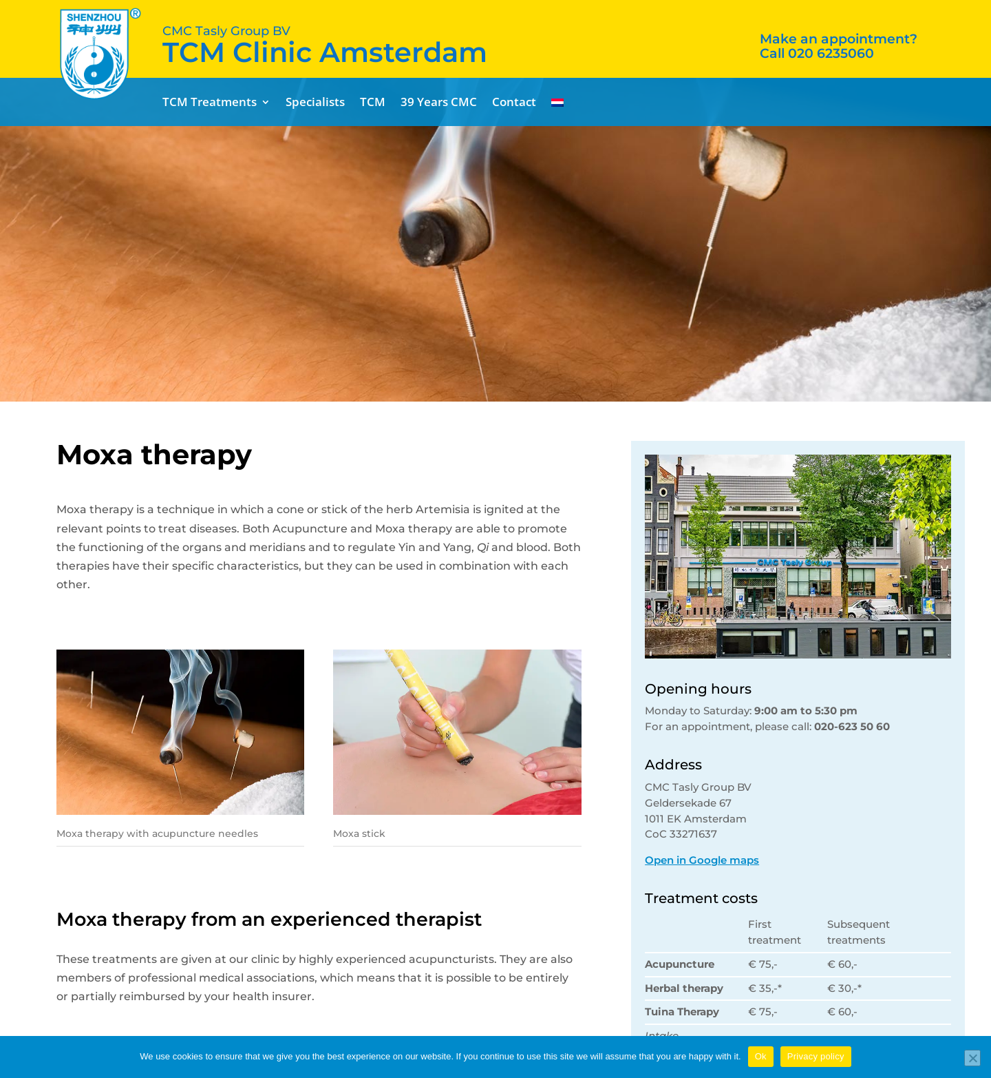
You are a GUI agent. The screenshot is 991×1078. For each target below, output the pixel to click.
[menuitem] (557, 104)
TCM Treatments (209, 103)
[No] (972, 1058)
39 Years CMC (439, 103)
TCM (372, 103)
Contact (514, 103)
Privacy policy (815, 1056)
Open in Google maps (702, 860)
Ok (761, 1056)
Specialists (315, 103)
